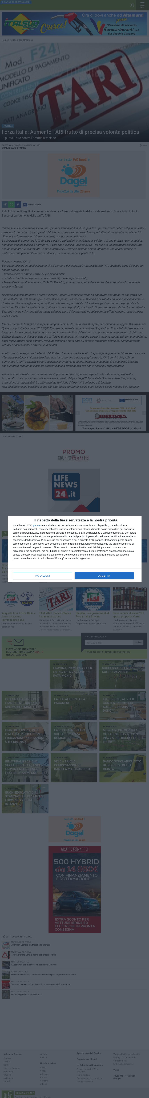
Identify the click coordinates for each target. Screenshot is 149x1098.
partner (37, 525)
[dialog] (75, 549)
